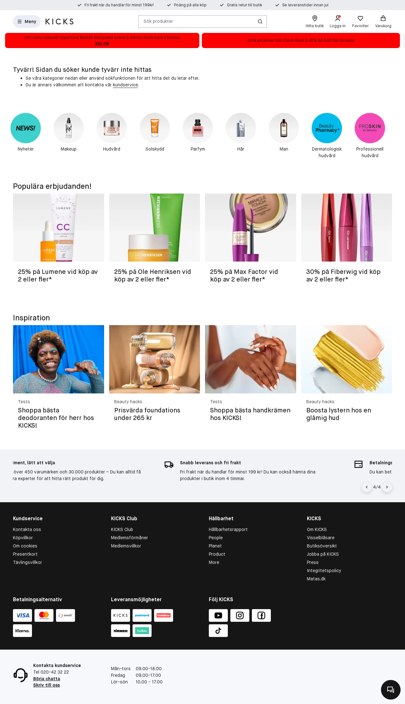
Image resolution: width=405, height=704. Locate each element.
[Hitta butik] (315, 21)
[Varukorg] (383, 21)
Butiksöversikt (322, 546)
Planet (215, 546)
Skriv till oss (46, 685)
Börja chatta (46, 679)
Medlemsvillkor (126, 546)
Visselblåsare (320, 537)
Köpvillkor (23, 537)
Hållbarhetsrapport (228, 529)
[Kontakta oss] (391, 690)
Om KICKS (317, 529)
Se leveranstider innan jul (305, 5)
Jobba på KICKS (323, 554)
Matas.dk (316, 579)
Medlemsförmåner (129, 537)
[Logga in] (337, 21)
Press (313, 562)
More (214, 562)
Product (217, 554)
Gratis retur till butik (244, 5)
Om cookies (25, 546)
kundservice (125, 85)
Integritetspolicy (324, 570)
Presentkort (25, 554)
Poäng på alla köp (190, 5)
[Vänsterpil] (368, 487)
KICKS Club (122, 529)
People (216, 537)
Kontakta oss (27, 529)
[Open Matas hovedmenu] (26, 21)
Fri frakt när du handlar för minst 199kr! (119, 5)
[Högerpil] (387, 487)
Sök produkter (158, 21)
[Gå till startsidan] (59, 21)
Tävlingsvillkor (27, 562)
